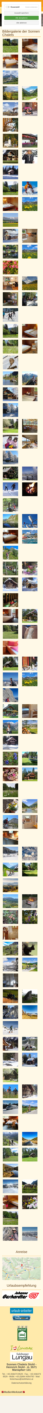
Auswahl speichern (21, 13)
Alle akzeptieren (21, 18)
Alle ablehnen (21, 23)
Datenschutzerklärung (21, 1383)
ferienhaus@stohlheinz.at (21, 1379)
